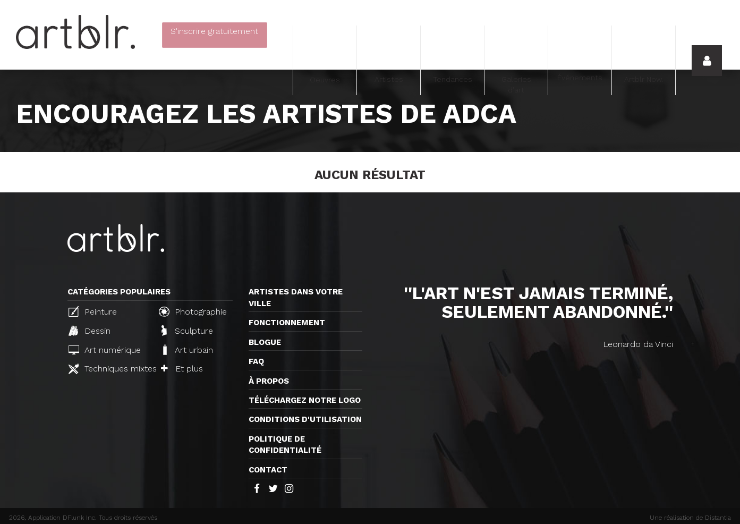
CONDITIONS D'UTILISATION (305, 419)
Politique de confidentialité (285, 444)
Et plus (182, 369)
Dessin (89, 330)
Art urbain (187, 349)
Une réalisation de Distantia (690, 517)
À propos (269, 381)
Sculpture (187, 330)
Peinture (93, 311)
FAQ (256, 361)
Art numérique (105, 350)
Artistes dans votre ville (296, 297)
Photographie (193, 311)
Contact (268, 470)
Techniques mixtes (109, 369)
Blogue (265, 342)
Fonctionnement (287, 322)
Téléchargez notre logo (305, 400)
